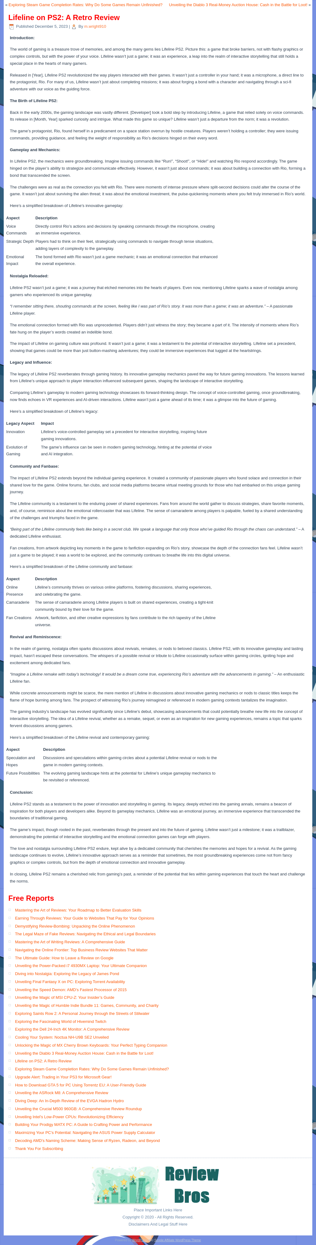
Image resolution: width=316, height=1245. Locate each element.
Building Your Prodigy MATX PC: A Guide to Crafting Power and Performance (83, 1124)
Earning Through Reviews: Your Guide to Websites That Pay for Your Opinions (84, 918)
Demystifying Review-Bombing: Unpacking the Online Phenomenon (75, 926)
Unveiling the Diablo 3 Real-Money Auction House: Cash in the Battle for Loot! (238, 4)
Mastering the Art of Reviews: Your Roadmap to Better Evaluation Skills (78, 910)
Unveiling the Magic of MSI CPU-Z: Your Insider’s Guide (64, 997)
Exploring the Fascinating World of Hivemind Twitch (60, 1021)
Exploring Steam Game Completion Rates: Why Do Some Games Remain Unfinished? (86, 4)
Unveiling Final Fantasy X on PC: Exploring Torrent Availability (70, 981)
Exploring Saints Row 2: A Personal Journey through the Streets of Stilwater (82, 1013)
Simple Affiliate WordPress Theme (177, 1240)
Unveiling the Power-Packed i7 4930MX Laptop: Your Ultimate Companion (81, 965)
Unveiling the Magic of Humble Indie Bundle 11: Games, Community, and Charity (87, 1005)
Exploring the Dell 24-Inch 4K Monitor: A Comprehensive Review (72, 1029)
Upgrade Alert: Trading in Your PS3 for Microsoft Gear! (63, 1077)
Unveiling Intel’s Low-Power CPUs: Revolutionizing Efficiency (69, 1117)
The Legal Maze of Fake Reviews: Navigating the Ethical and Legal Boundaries (85, 934)
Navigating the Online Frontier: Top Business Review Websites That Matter (81, 950)
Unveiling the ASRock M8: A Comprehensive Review (61, 1092)
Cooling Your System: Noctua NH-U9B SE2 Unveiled (62, 1037)
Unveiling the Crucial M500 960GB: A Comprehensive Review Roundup (78, 1108)
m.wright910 (95, 26)
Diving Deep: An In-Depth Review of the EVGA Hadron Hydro (69, 1100)
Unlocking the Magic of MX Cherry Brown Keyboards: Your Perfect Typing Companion (91, 1045)
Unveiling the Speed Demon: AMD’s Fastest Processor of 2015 (71, 989)
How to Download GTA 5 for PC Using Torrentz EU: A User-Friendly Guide (80, 1085)
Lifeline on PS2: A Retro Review (43, 1061)
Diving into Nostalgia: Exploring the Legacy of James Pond (67, 973)
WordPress (139, 1240)
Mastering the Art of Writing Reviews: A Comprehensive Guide (70, 942)
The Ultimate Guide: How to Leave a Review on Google (64, 958)
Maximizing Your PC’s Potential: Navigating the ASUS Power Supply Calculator (85, 1132)
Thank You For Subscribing (39, 1148)
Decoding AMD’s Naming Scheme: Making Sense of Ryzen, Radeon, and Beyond (87, 1140)
